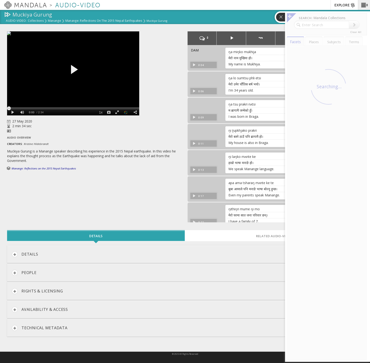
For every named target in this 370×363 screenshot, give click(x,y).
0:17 (198, 196)
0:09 (198, 117)
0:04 (198, 65)
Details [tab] (95, 236)
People (24, 273)
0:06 (198, 91)
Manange (54, 21)
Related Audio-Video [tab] (274, 236)
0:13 (198, 170)
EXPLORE (344, 5)
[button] (364, 5)
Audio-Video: (16, 21)
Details (25, 254)
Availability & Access (40, 309)
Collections (36, 21)
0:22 (198, 222)
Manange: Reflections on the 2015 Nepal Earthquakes (103, 21)
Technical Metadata (39, 328)
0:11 (198, 143)
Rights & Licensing (37, 291)
